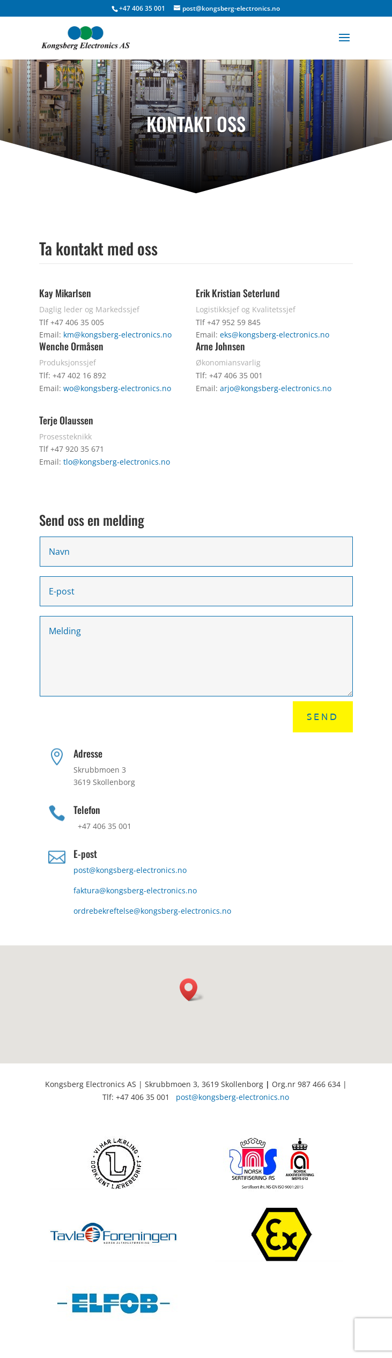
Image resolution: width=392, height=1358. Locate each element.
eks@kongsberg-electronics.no (274, 334)
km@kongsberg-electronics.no (117, 334)
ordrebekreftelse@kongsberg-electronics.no (152, 911)
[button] (192, 989)
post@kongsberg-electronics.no (130, 870)
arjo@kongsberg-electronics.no (275, 388)
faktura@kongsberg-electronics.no (135, 890)
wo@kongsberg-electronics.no (117, 388)
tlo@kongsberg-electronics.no (116, 462)
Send (323, 717)
